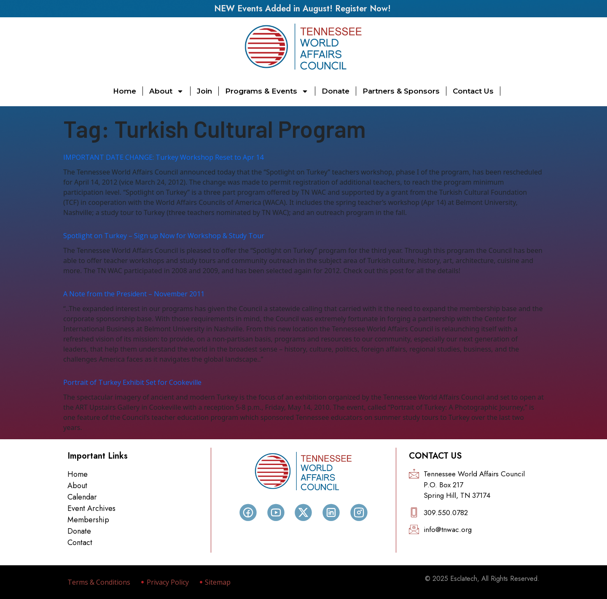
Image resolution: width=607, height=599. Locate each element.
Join (204, 91)
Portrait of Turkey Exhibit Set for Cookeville (132, 382)
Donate (335, 91)
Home (124, 91)
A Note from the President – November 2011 (133, 293)
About (166, 91)
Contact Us (473, 91)
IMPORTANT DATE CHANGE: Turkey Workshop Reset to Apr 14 (163, 157)
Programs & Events (267, 91)
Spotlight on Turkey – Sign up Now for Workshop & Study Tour (163, 235)
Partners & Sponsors (401, 91)
